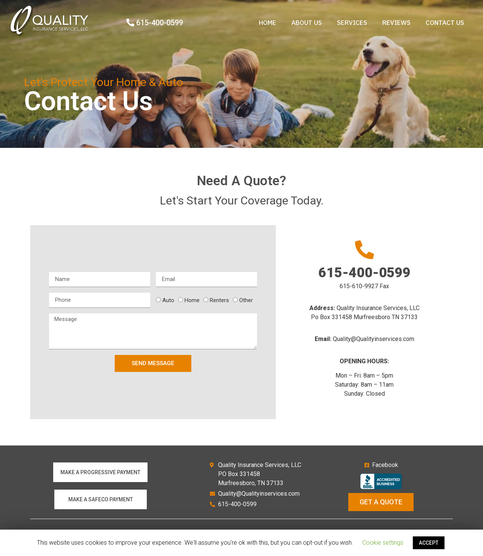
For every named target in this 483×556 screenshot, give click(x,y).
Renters (219, 300)
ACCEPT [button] (428, 543)
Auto (168, 300)
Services (352, 22)
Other (246, 300)
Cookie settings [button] (382, 542)
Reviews (396, 22)
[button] (100, 472)
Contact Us (445, 22)
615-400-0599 (364, 273)
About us (306, 22)
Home (267, 22)
